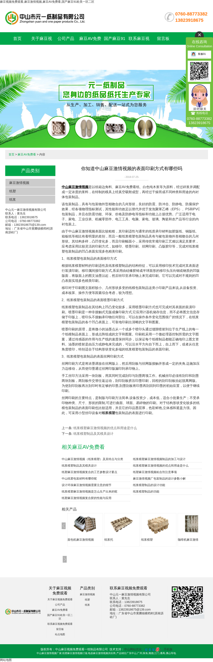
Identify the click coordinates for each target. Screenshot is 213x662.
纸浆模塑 (147, 539)
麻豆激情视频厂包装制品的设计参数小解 (159, 478)
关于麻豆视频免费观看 (60, 599)
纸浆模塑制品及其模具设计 (93, 433)
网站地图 (6, 660)
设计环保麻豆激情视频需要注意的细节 (86, 485)
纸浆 (12, 199)
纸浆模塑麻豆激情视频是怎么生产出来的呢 (89, 491)
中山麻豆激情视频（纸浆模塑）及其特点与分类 (92, 459)
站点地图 (60, 634)
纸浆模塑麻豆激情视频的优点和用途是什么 (105, 428)
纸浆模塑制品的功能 (146, 491)
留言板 (163, 38)
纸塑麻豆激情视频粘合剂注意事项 (155, 472)
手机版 (168, 649)
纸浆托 (108, 539)
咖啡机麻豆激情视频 (191, 539)
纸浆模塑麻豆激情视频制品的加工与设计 (159, 459)
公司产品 (65, 38)
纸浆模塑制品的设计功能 (149, 485)
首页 (17, 38)
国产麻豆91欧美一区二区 (114, 51)
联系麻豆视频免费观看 (60, 623)
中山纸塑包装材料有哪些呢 (79, 478)
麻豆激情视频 (19, 183)
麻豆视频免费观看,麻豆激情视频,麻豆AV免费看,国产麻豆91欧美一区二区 (47, 1)
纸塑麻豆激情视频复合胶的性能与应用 (86, 498)
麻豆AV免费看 (27, 154)
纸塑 (12, 191)
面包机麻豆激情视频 (81, 539)
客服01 (198, 54)
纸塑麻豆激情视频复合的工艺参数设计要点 (89, 472)
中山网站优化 (133, 649)
